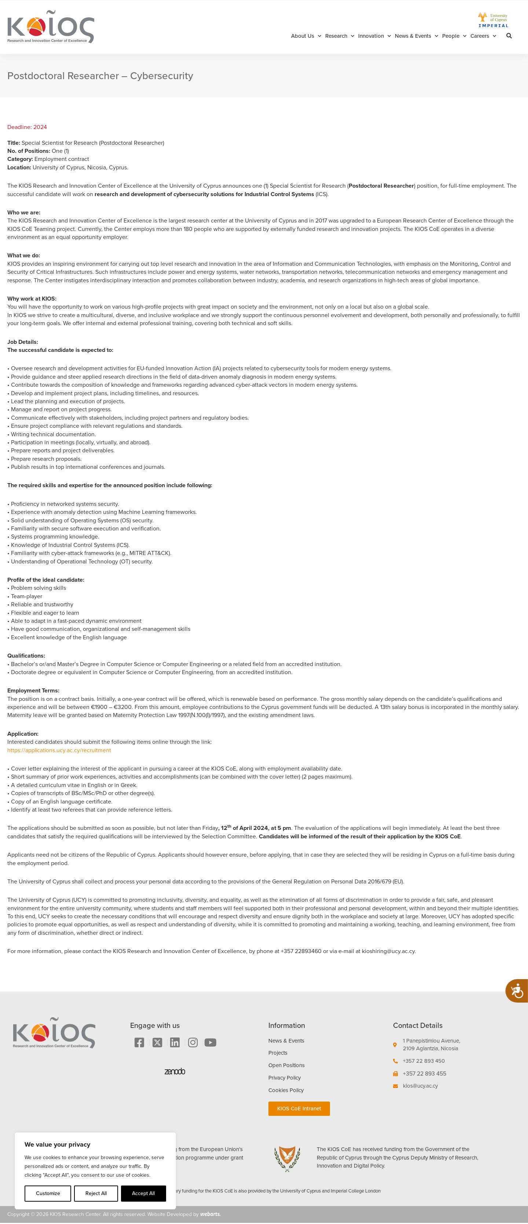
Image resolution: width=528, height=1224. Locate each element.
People (454, 36)
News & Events (416, 36)
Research (339, 36)
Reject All (96, 1193)
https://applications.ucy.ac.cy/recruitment (60, 750)
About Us (306, 36)
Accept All (143, 1193)
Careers (483, 36)
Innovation (374, 36)
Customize (48, 1193)
